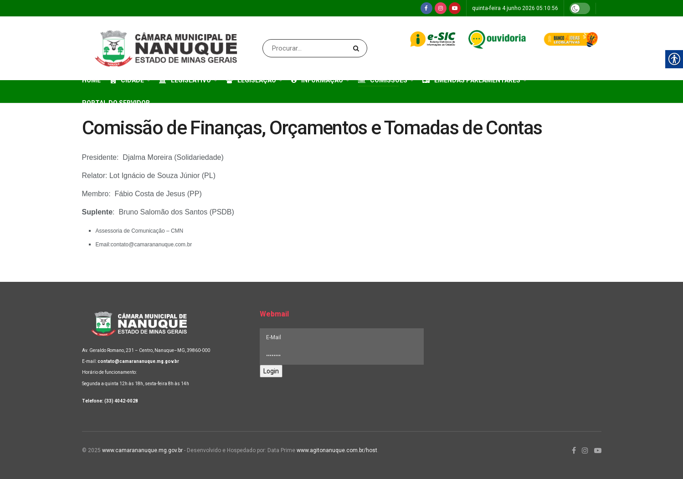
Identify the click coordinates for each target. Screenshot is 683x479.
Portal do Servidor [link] (116, 103)
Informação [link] (317, 80)
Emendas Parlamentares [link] (471, 80)
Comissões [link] (382, 80)
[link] (426, 8)
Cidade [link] (127, 80)
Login (271, 371)
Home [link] (91, 80)
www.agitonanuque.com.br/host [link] (337, 450)
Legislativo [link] (185, 80)
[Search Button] (358, 48)
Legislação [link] (251, 80)
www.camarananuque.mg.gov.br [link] (142, 450)
